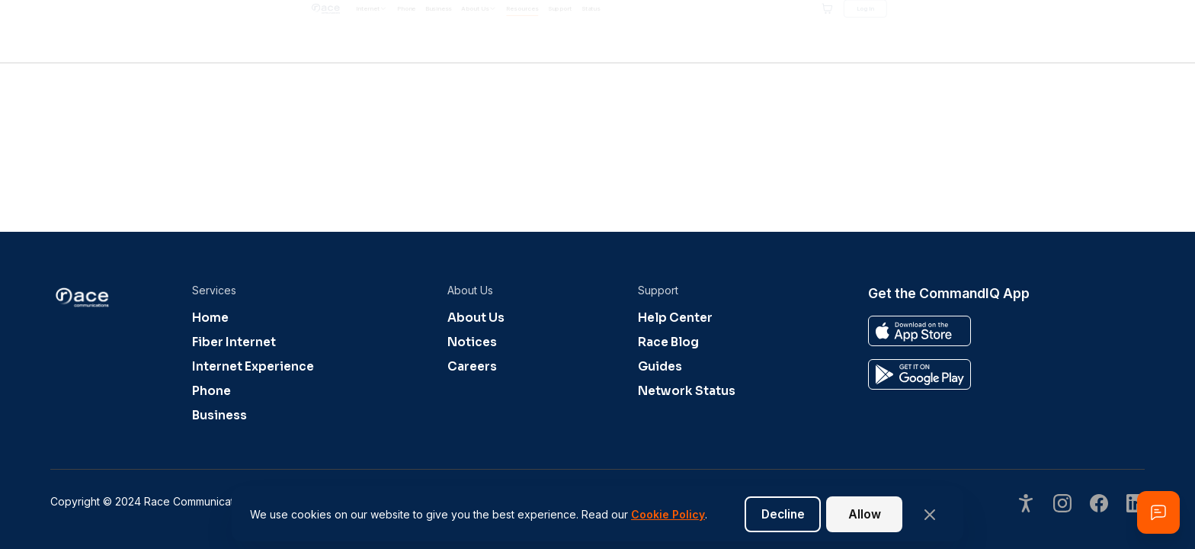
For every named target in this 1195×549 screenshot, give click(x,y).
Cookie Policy (668, 514)
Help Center (675, 318)
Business (219, 415)
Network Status (686, 391)
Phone (211, 391)
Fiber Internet (234, 342)
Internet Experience (253, 366)
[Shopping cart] (1052, 31)
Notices (472, 342)
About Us (476, 318)
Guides (660, 366)
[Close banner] (930, 514)
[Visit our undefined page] (1062, 505)
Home (210, 318)
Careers (472, 366)
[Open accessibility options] (1026, 505)
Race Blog (668, 342)
